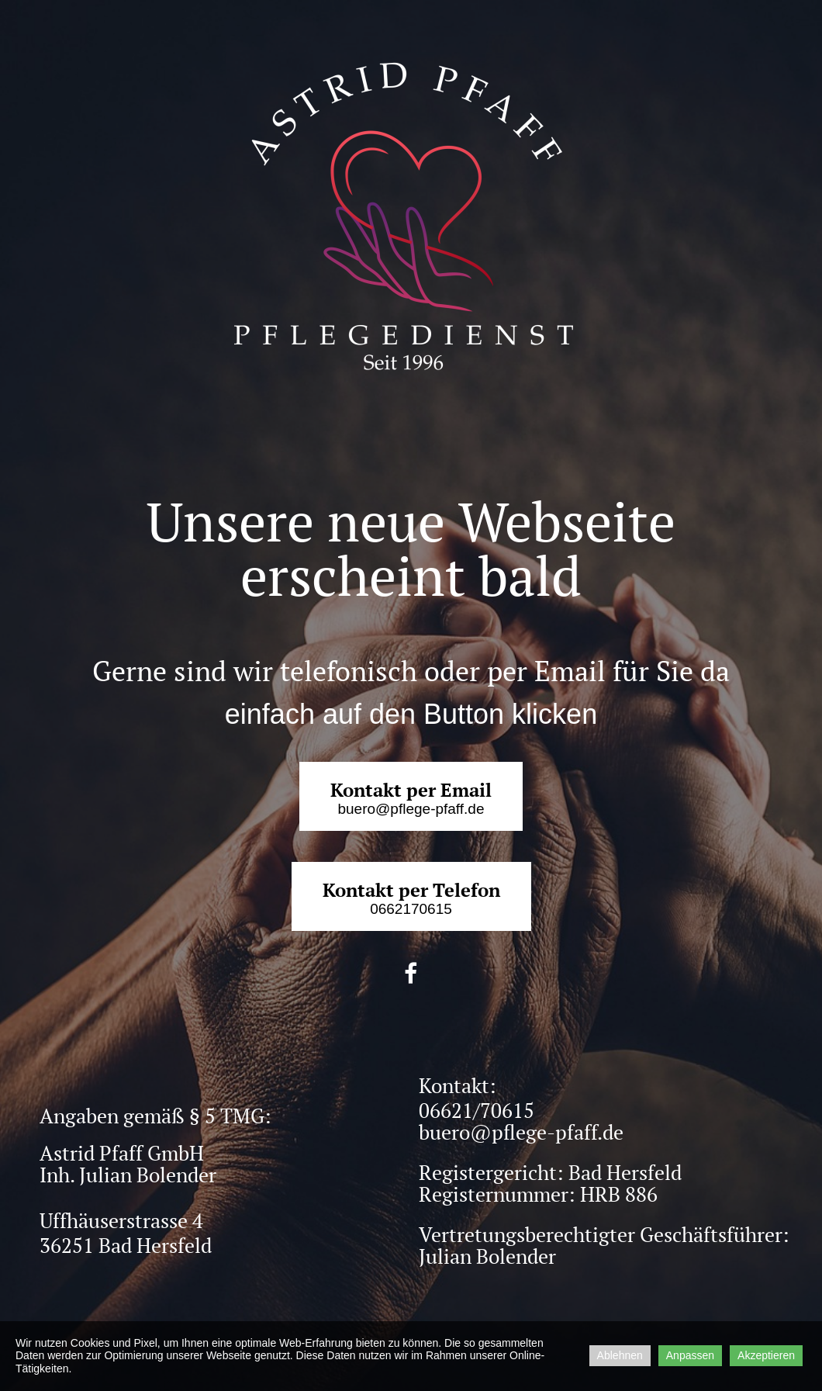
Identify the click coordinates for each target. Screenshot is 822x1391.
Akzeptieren (766, 1355)
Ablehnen (620, 1355)
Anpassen (690, 1355)
